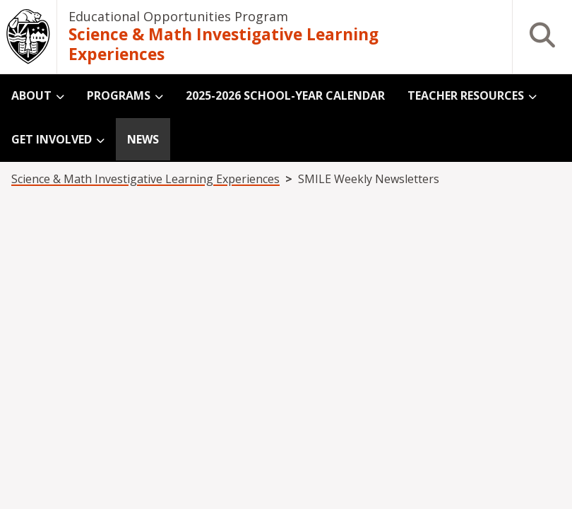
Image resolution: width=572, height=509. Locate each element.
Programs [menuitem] (118, 95)
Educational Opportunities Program (178, 16)
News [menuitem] (143, 139)
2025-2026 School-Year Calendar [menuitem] (285, 95)
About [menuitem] (31, 95)
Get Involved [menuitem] (51, 139)
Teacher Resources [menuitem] (465, 95)
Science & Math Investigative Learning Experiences (223, 45)
